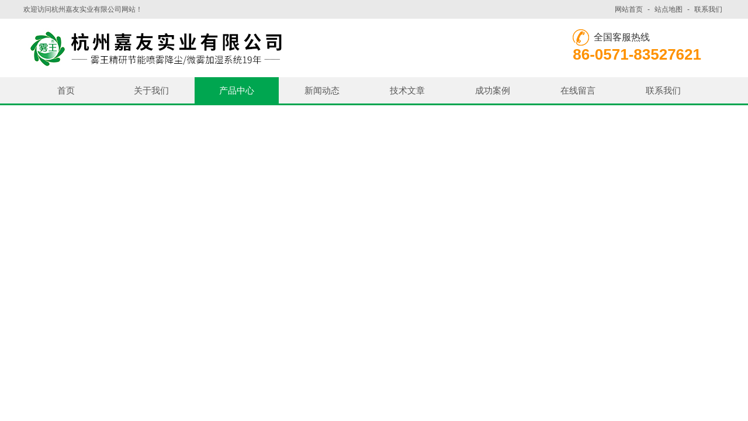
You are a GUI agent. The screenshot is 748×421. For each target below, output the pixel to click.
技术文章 (407, 90)
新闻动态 (322, 90)
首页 (66, 90)
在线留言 (577, 90)
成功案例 (492, 90)
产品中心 (236, 90)
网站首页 (629, 9)
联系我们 (708, 9)
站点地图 (668, 9)
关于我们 (151, 90)
